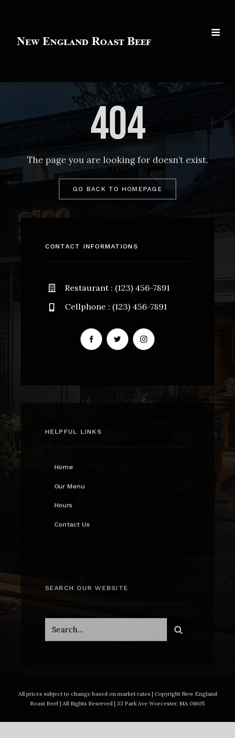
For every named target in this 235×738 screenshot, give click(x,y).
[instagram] (144, 339)
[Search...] (106, 631)
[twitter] (117, 339)
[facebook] (91, 339)
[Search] (178, 631)
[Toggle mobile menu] (216, 32)
